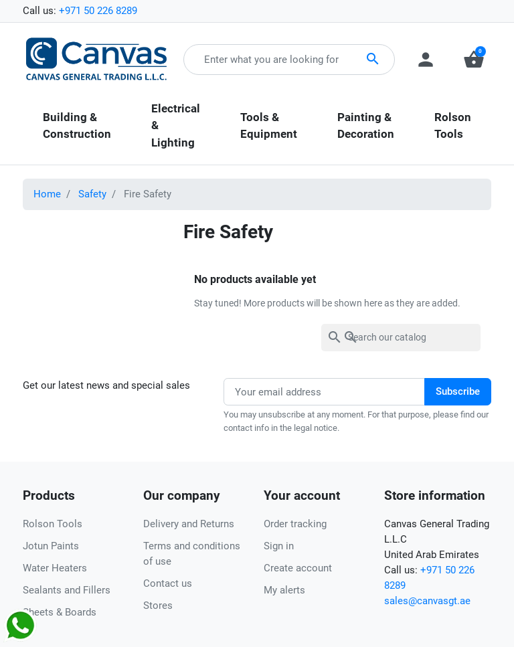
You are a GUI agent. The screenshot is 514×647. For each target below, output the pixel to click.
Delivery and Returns (188, 524)
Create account (298, 568)
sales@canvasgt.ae (427, 601)
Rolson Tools (52, 524)
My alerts (284, 590)
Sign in (279, 546)
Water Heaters (55, 568)
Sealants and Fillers (66, 590)
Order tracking (295, 524)
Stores (158, 605)
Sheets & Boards (59, 612)
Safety (92, 194)
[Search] (401, 337)
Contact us (167, 583)
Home (47, 194)
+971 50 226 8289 (98, 11)
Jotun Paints (51, 546)
